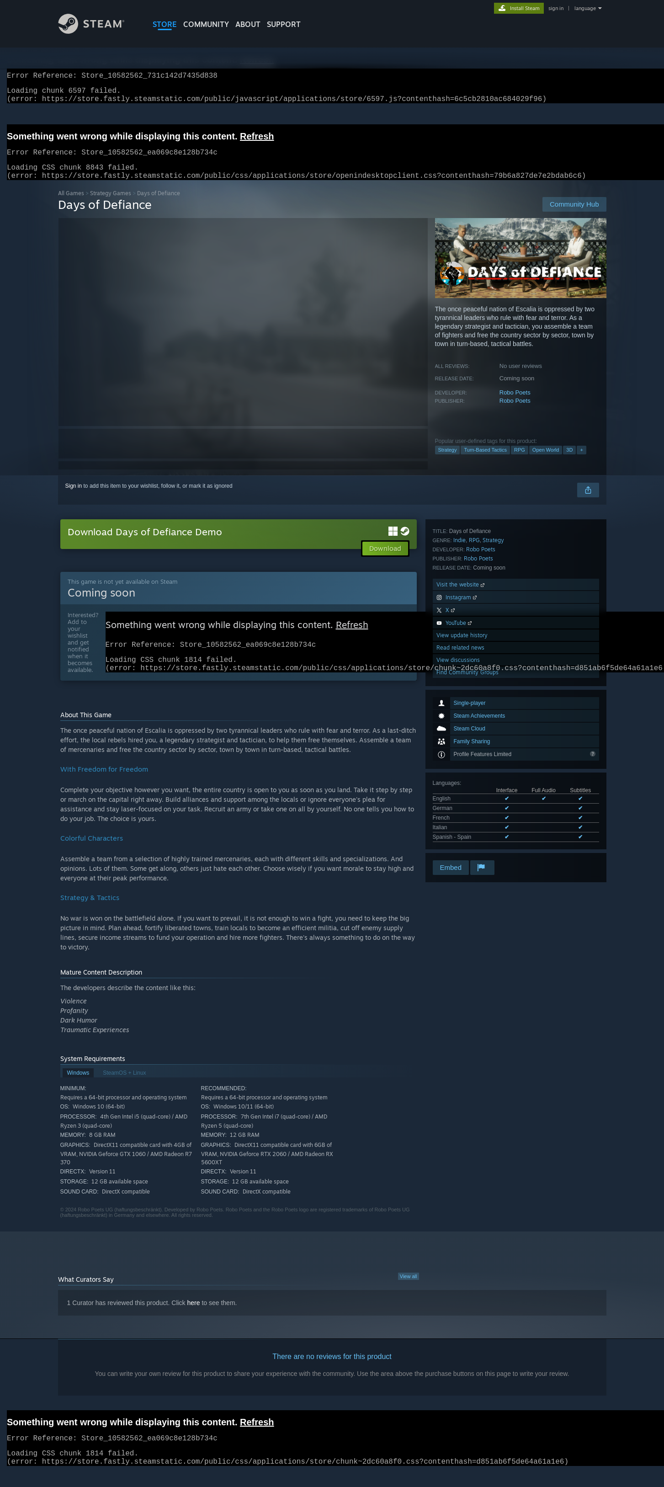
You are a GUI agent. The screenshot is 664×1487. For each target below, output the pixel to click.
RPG (519, 461)
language (585, 8)
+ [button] (581, 461)
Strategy (447, 461)
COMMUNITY (206, 24)
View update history (462, 809)
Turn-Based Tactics (485, 461)
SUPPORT (284, 24)
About (247, 24)
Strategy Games (110, 204)
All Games (71, 204)
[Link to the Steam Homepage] (98, 31)
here (193, 1318)
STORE (165, 24)
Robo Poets (515, 403)
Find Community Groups (467, 846)
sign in (555, 8)
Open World (545, 461)
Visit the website (461, 758)
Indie (459, 714)
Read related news (460, 821)
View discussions (458, 834)
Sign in (73, 497)
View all (408, 1292)
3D (569, 461)
